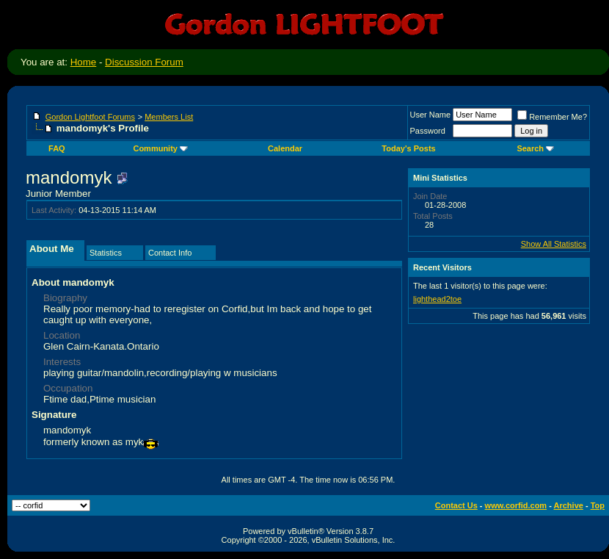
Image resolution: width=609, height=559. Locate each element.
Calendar (285, 148)
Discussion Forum (144, 62)
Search (535, 148)
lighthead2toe (437, 299)
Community (160, 148)
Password (427, 130)
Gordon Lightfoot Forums (90, 116)
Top (598, 505)
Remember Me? (552, 116)
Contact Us (456, 505)
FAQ (56, 148)
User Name (430, 114)
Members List (169, 116)
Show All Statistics (553, 243)
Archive (568, 505)
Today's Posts (408, 148)
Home (83, 62)
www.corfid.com (516, 505)
